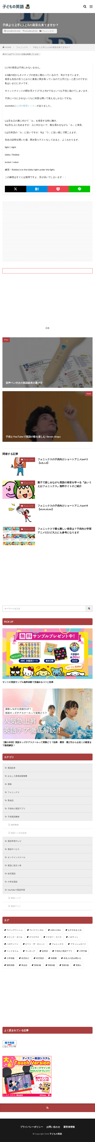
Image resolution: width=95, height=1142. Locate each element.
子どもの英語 (56, 1134)
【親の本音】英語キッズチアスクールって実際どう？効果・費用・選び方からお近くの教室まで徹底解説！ (47, 744)
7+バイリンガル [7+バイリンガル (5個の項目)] (37, 930)
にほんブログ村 (9, 1046)
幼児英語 (12, 873)
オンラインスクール (16, 857)
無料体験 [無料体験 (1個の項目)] (11, 965)
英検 (10, 784)
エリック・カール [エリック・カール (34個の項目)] (14, 937)
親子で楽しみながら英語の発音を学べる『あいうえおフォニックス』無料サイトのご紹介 (64, 484)
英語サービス (13, 849)
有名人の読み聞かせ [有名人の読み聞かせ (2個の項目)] (72, 958)
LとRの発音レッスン (26, 105)
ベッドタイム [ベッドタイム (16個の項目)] (12, 951)
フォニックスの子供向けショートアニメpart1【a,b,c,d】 (63, 461)
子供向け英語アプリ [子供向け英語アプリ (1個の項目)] (63, 951)
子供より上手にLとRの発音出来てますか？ (51, 47)
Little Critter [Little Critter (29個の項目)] (55, 930)
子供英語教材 (13, 816)
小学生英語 (12, 881)
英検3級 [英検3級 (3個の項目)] (37, 965)
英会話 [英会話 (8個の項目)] (24, 965)
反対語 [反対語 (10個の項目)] (45, 951)
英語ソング (16, 898)
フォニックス (48, 31)
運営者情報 (69, 1126)
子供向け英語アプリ (16, 808)
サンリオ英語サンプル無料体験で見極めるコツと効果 (27, 682)
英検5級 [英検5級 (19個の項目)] (65, 965)
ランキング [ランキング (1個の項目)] (30, 951)
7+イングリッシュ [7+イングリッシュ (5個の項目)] (15, 930)
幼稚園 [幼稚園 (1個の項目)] (54, 958)
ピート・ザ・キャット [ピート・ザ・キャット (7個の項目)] (35, 944)
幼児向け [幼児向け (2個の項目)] (25, 958)
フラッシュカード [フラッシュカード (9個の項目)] (78, 944)
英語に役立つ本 (14, 865)
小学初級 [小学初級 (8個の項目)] (11, 958)
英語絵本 (12, 768)
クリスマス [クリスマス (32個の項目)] (34, 937)
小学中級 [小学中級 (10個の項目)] (83, 951)
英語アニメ (16, 906)
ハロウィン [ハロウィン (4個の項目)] (73, 937)
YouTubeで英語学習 (16, 890)
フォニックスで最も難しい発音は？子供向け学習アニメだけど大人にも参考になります (64, 530)
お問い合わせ (53, 1126)
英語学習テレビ (14, 841)
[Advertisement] (47, 231)
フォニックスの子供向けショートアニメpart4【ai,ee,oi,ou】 (63, 507)
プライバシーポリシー (31, 1126)
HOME (8, 47)
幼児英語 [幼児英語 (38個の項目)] (40, 958)
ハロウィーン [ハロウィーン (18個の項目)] (12, 944)
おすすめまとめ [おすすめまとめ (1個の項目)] (75, 930)
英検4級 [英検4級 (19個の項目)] (51, 965)
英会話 (11, 800)
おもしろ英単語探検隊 (17, 776)
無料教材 (15, 825)
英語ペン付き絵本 (19, 833)
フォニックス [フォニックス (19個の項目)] (57, 944)
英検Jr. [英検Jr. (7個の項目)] (79, 965)
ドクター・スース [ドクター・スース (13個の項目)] (54, 937)
